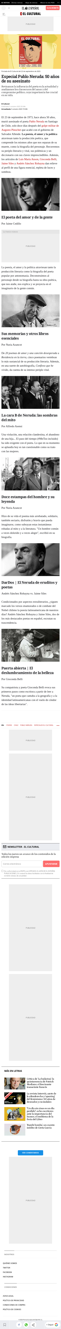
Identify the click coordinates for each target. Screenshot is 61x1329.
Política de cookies (12, 1309)
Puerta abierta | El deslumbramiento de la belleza (27, 670)
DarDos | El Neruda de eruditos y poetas (29, 584)
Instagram (8, 1276)
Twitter (6, 1268)
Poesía (9, 725)
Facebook (7, 1272)
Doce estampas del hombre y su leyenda (28, 499)
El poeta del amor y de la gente (27, 217)
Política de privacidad (13, 1300)
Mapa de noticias (31, 2)
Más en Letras (13, 1071)
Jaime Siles (7, 163)
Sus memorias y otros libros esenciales (25, 336)
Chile (16, 725)
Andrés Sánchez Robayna (30, 163)
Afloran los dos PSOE (47, 2)
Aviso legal (8, 1296)
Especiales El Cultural (43, 725)
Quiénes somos (10, 1263)
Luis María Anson (28, 159)
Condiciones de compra (14, 1305)
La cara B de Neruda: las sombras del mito (29, 417)
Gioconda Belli (48, 159)
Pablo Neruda (36, 121)
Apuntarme (51, 863)
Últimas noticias (17, 2)
